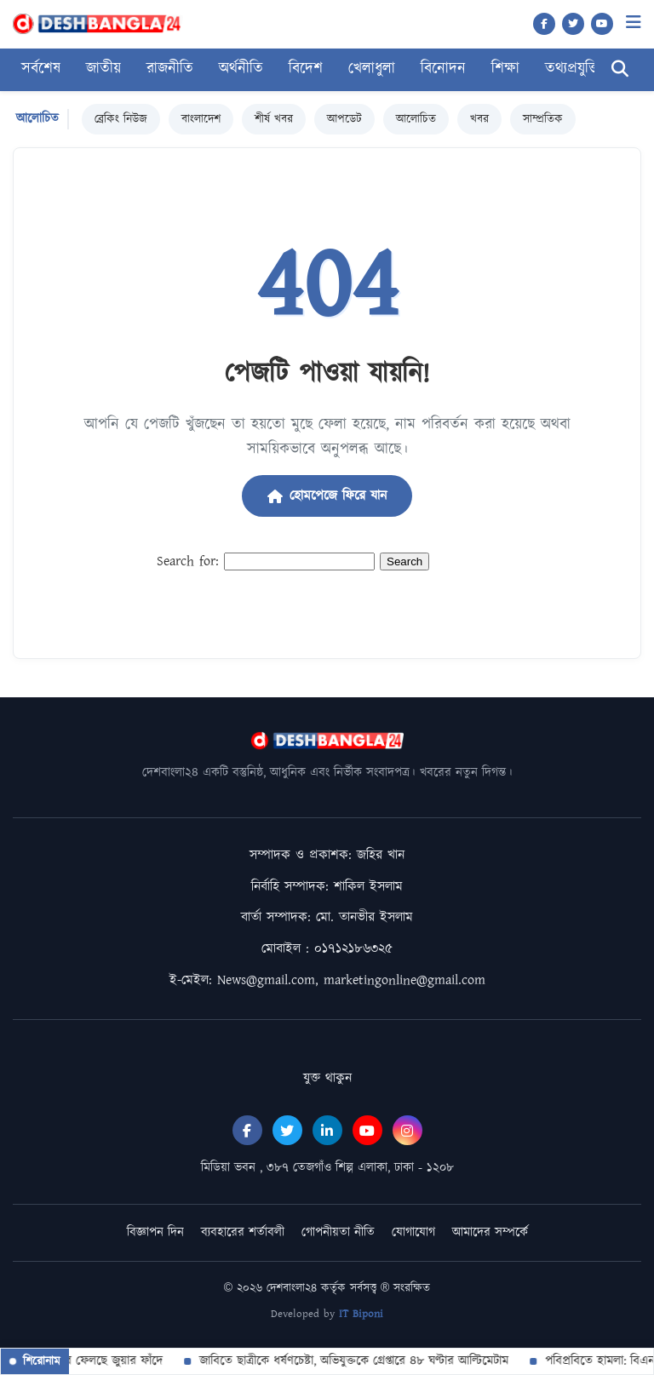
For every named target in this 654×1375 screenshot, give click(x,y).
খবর (479, 119)
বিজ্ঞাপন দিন (155, 1232)
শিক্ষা (505, 69)
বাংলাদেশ (201, 119)
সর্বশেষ (40, 69)
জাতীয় (103, 69)
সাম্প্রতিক (543, 119)
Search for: (188, 561)
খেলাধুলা (371, 69)
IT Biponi (361, 1314)
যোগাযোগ (413, 1232)
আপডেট (344, 119)
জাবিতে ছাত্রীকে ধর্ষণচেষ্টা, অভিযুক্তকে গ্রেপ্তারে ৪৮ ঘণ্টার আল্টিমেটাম (378, 1361)
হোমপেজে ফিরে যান (327, 496)
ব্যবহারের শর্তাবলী (242, 1232)
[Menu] (633, 22)
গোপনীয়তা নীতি (338, 1232)
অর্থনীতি (241, 69)
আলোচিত (416, 119)
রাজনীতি (169, 69)
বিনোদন (443, 69)
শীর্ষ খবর (274, 119)
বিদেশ (306, 69)
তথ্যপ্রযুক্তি (572, 69)
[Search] (619, 69)
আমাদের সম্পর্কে (490, 1232)
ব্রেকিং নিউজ (121, 119)
